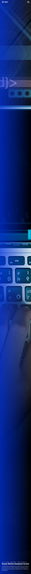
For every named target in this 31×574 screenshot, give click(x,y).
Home (3, 562)
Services (7, 562)
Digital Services (13, 562)
